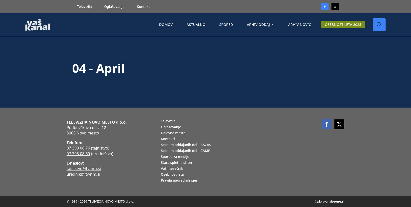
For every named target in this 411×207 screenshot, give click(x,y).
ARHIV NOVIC (299, 24)
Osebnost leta (172, 175)
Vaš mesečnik (172, 169)
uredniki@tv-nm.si (83, 174)
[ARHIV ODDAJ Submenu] (274, 24)
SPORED (226, 24)
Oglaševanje (114, 6)
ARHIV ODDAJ (258, 24)
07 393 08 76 (78, 148)
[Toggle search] (379, 24)
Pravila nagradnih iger (179, 181)
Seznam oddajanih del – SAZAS (186, 145)
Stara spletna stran (176, 163)
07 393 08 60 (78, 153)
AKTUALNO (196, 24)
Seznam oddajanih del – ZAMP (185, 151)
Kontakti (168, 139)
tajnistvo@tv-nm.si (84, 168)
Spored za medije (175, 157)
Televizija (84, 6)
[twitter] (335, 6)
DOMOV (166, 24)
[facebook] (326, 124)
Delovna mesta (173, 133)
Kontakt (143, 6)
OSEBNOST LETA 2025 (343, 24)
